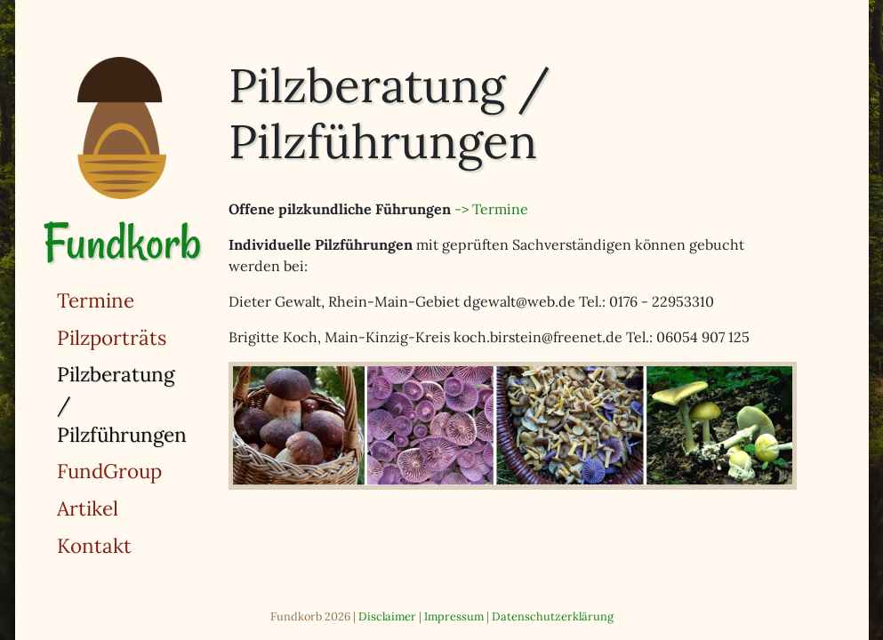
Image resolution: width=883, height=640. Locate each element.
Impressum (454, 616)
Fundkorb (122, 242)
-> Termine (491, 209)
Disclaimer (387, 616)
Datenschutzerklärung (553, 616)
